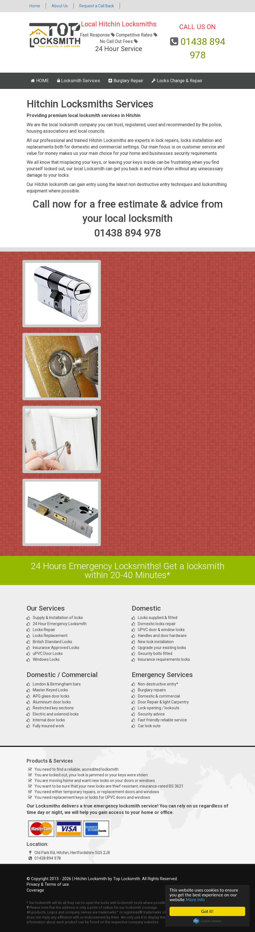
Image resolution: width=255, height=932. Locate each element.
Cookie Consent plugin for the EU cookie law (207, 921)
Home (34, 6)
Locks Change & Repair (177, 80)
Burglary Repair (125, 80)
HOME (40, 80)
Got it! (207, 911)
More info (195, 900)
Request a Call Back (96, 6)
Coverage (35, 890)
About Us (60, 6)
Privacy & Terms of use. (48, 884)
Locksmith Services (78, 80)
